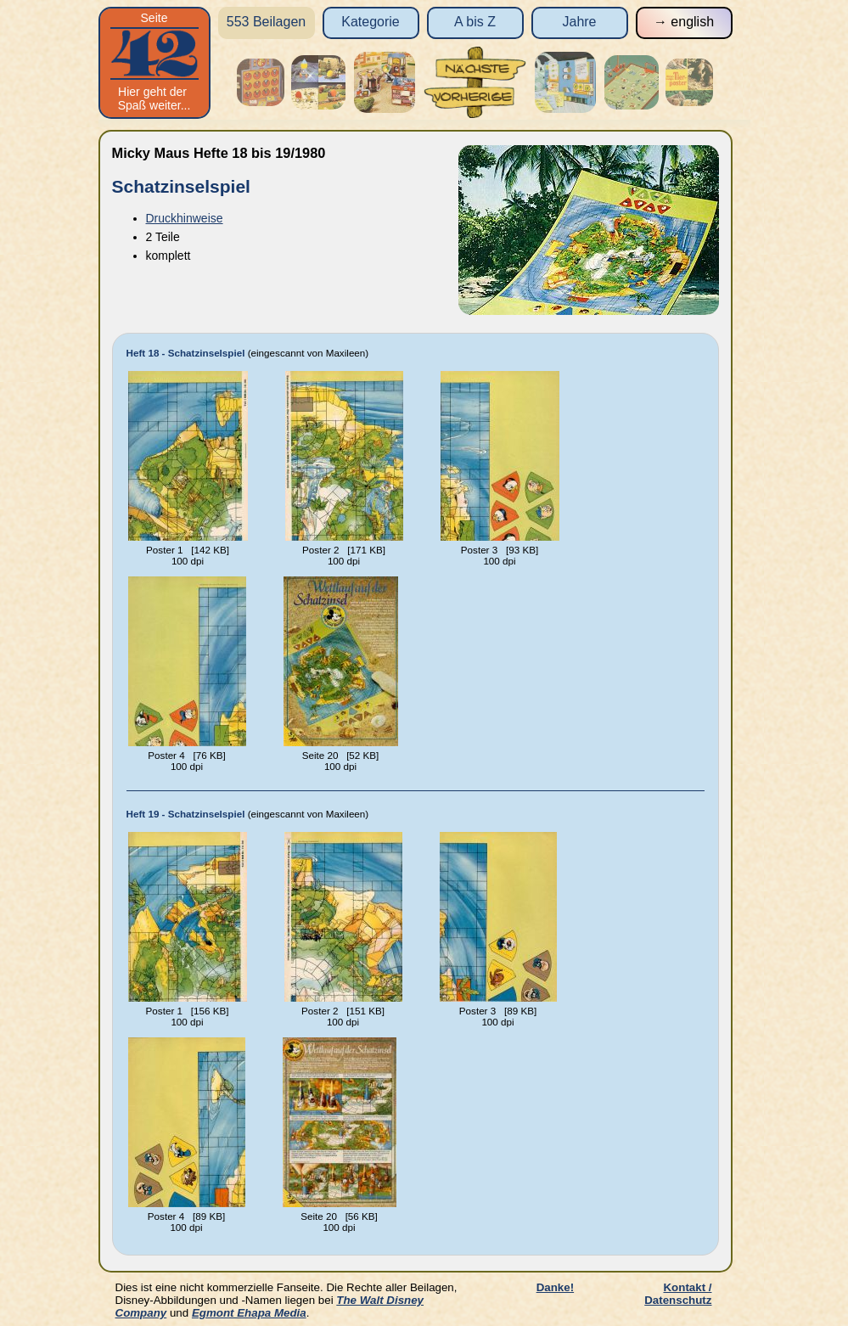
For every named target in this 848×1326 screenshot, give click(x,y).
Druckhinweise (184, 218)
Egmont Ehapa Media (249, 1312)
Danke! (555, 1287)
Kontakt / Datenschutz (677, 1293)
